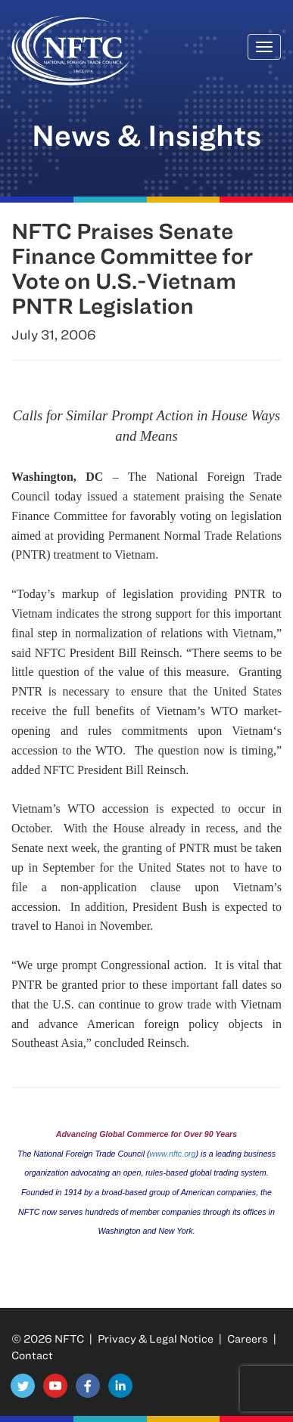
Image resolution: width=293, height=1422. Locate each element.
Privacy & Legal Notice (156, 1338)
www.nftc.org (173, 1153)
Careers (247, 1338)
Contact (32, 1355)
